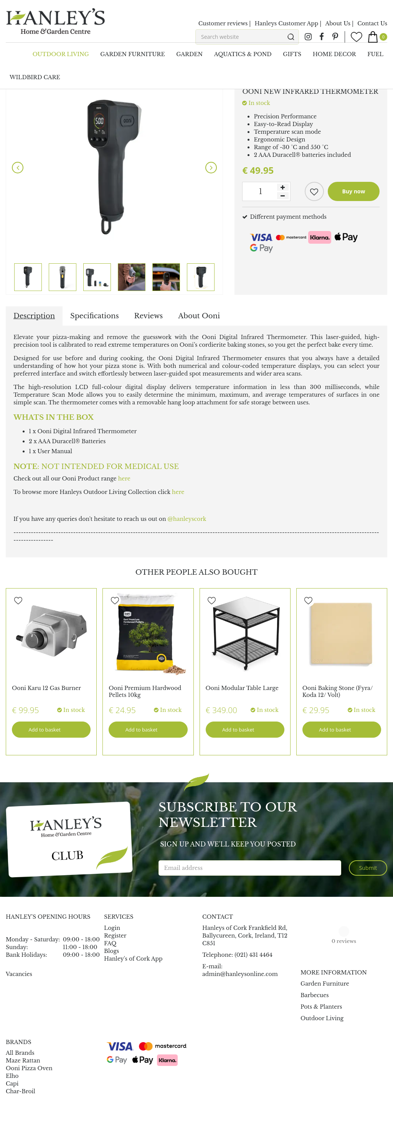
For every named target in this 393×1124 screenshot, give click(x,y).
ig (308, 37)
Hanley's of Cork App (133, 958)
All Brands (20, 1052)
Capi (12, 1083)
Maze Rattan (23, 1060)
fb (321, 37)
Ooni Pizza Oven (29, 1068)
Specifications (94, 316)
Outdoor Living (322, 1018)
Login (112, 927)
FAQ (110, 943)
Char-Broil (20, 1091)
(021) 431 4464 (253, 954)
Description (34, 316)
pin (335, 37)
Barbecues (315, 995)
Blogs (111, 951)
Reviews (148, 316)
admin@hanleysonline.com (240, 974)
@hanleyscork (187, 518)
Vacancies (19, 974)
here (124, 478)
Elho (12, 1075)
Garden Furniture (325, 983)
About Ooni (199, 316)
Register (115, 935)
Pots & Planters (321, 1006)
